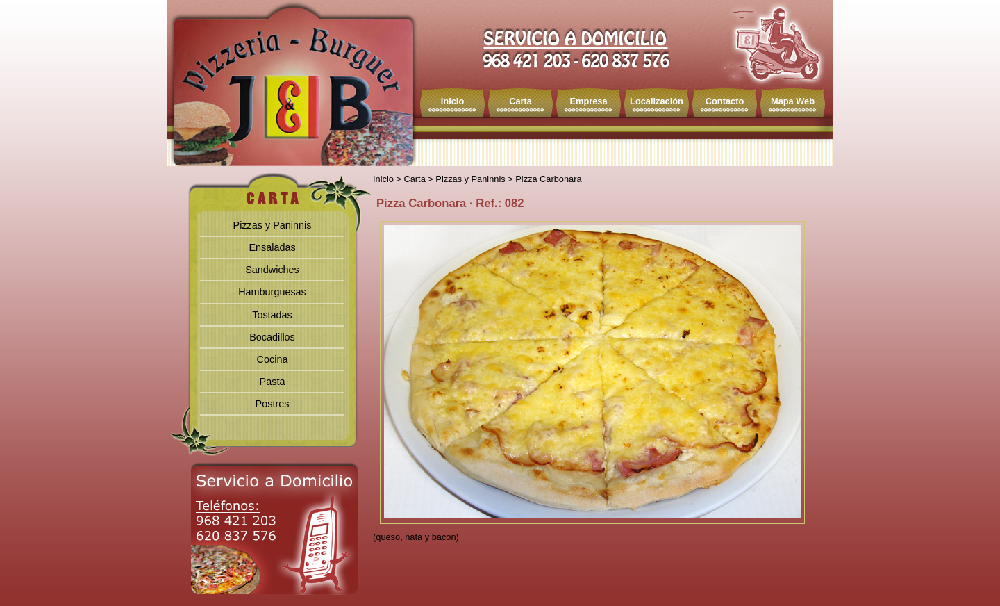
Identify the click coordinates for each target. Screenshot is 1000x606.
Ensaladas (272, 247)
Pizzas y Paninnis (272, 225)
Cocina (272, 359)
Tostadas (272, 314)
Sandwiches (272, 269)
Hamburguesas (272, 291)
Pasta (272, 381)
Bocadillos (272, 337)
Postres (273, 403)
